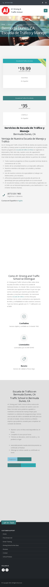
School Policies (7, 557)
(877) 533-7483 (8, 3)
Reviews (5, 549)
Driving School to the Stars (11, 545)
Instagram (6, 569)
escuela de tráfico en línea (24, 150)
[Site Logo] (6, 10)
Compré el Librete (24, 459)
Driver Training (7, 542)
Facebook (3, 569)
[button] (45, 10)
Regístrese (24, 78)
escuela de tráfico (18, 297)
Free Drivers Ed (7, 538)
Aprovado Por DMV (24, 71)
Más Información (14, 465)
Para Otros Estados (28, 465)
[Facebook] (42, 2)
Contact (5, 553)
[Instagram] (46, 2)
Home (5, 534)
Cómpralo (24, 115)
